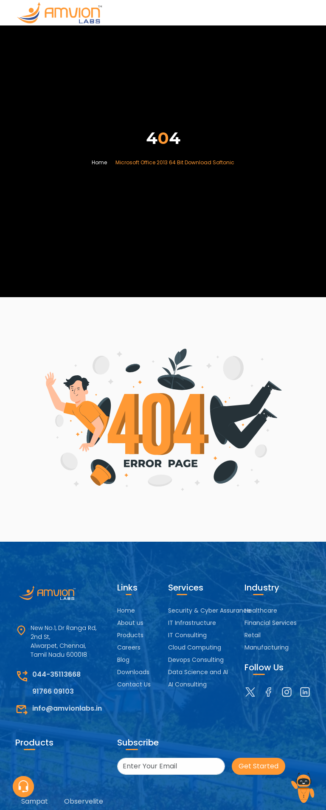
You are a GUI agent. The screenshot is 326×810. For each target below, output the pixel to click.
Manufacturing (266, 647)
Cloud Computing (194, 647)
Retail (252, 635)
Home (99, 162)
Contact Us (134, 684)
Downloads (133, 672)
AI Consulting (187, 684)
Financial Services (270, 623)
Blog (123, 659)
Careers (129, 647)
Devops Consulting (196, 659)
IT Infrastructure (192, 623)
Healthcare (260, 610)
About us (130, 623)
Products (130, 635)
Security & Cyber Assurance (209, 610)
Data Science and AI (198, 672)
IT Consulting (187, 635)
